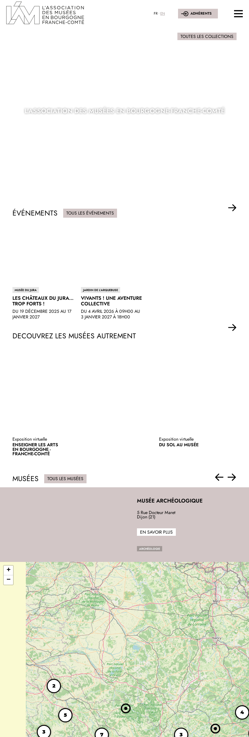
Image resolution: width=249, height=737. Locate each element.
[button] (232, 208)
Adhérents (201, 13)
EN (162, 13)
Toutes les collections (207, 36)
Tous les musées (65, 478)
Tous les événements (90, 213)
